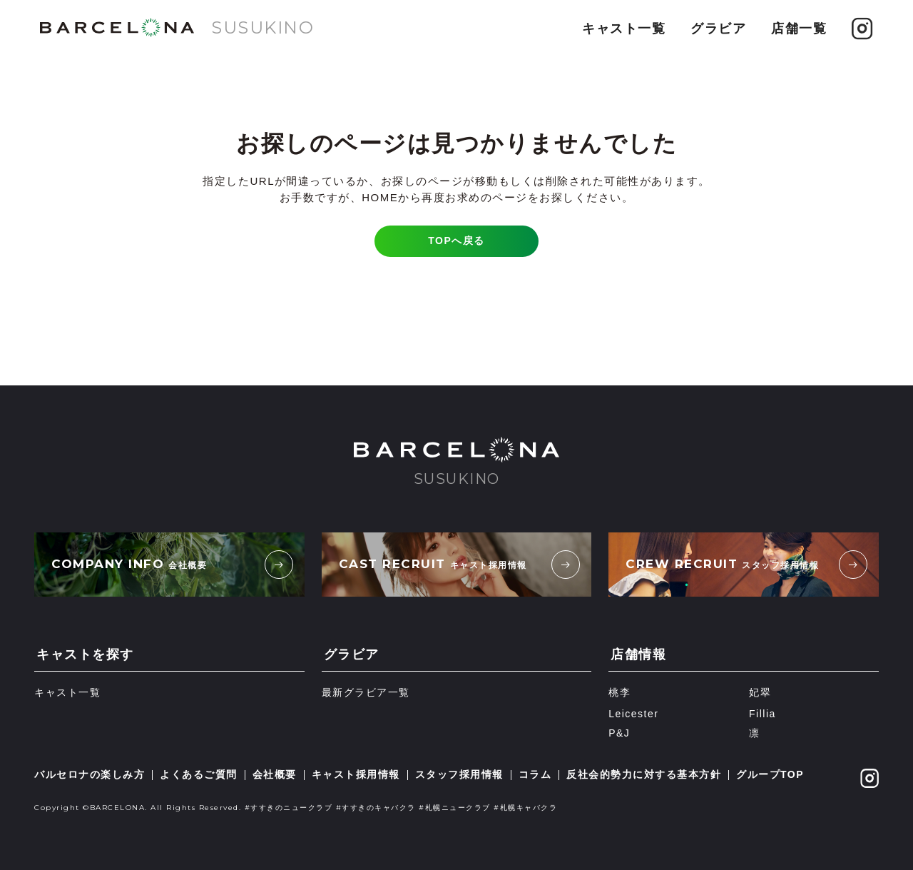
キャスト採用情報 (356, 774)
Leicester (633, 713)
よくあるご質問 (199, 774)
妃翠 (760, 692)
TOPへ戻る (456, 240)
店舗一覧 (799, 28)
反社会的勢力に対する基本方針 (643, 774)
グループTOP (770, 774)
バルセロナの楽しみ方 (89, 774)
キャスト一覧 (623, 28)
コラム (535, 774)
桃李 (619, 692)
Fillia (762, 713)
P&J (619, 733)
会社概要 (275, 774)
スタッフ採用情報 (459, 774)
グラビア (718, 28)
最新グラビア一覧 (366, 692)
